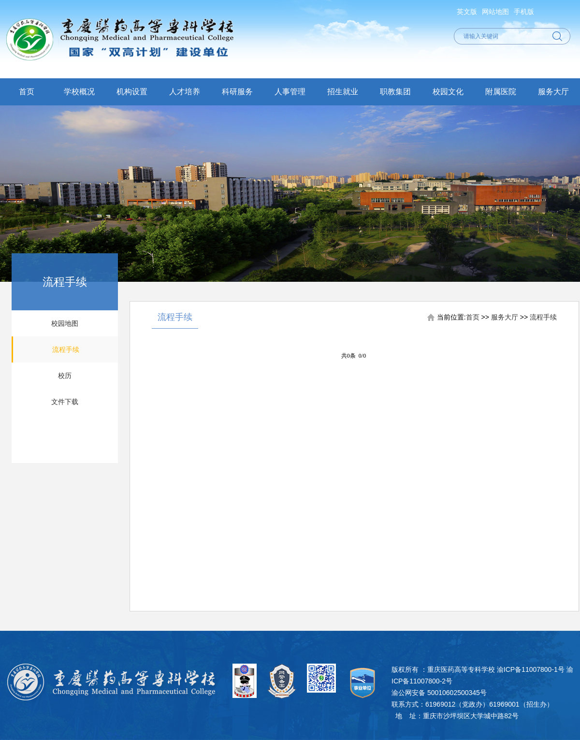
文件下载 (64, 402)
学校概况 (79, 91)
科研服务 (237, 91)
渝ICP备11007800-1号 (531, 669)
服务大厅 (553, 91)
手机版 (524, 11)
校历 (65, 375)
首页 (26, 91)
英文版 (467, 11)
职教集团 (395, 91)
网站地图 (495, 11)
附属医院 (500, 91)
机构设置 (131, 91)
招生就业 (342, 91)
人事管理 (290, 91)
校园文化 (448, 91)
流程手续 (65, 349)
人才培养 (184, 91)
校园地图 (64, 323)
